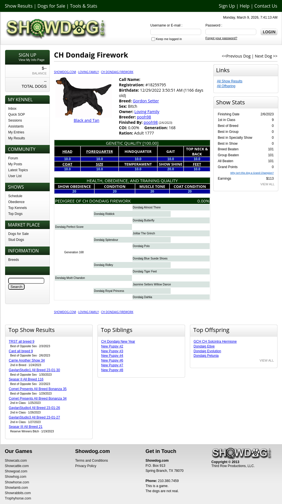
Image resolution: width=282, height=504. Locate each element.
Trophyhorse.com (18, 498)
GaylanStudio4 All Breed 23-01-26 (34, 408)
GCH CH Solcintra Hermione (215, 342)
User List (14, 176)
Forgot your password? (221, 38)
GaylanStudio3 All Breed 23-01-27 (34, 417)
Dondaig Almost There (147, 207)
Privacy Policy (85, 466)
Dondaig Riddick (104, 213)
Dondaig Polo (141, 246)
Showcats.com (16, 461)
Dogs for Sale (51, 6)
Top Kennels (17, 208)
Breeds (13, 260)
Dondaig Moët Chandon (70, 277)
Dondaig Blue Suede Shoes (150, 258)
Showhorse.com (17, 482)
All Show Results (229, 81)
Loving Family (88, 72)
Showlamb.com (16, 488)
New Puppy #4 (112, 356)
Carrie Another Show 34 (27, 360)
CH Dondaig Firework (117, 72)
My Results (16, 138)
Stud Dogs (16, 240)
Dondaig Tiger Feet (145, 271)
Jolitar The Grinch (144, 233)
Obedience (16, 202)
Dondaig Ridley (103, 265)
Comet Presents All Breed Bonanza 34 (38, 398)
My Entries (16, 132)
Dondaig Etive (204, 346)
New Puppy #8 (112, 370)
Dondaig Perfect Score (69, 226)
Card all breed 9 (21, 351)
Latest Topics (18, 170)
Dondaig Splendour (106, 239)
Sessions (15, 120)
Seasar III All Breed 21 (25, 427)
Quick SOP (16, 114)
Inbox (12, 109)
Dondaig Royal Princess (109, 290)
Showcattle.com (17, 466)
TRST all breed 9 (21, 342)
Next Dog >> (266, 56)
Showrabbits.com (18, 493)
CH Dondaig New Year (118, 342)
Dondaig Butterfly (144, 220)
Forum (13, 158)
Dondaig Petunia (206, 356)
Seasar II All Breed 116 (26, 379)
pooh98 (144, 117)
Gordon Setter (146, 101)
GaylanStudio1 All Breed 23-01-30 (34, 370)
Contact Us (265, 6)
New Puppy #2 (112, 346)
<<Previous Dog (236, 56)
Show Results (18, 6)
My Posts (15, 164)
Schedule (15, 196)
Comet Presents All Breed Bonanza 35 (38, 389)
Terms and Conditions (91, 461)
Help (245, 6)
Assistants (16, 126)
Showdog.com (65, 72)
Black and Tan (86, 120)
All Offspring (226, 86)
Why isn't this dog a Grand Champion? (252, 172)
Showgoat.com (16, 471)
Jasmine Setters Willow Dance (152, 284)
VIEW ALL (268, 184)
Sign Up (227, 6)
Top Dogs (15, 214)
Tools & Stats (83, 6)
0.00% (203, 201)
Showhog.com (15, 477)
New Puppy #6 (112, 360)
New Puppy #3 (112, 351)
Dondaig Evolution (207, 351)
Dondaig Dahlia (142, 297)
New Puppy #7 (112, 365)
